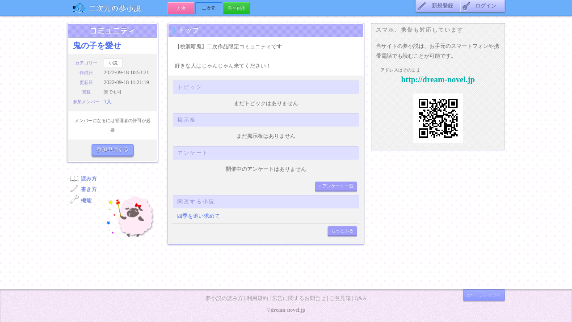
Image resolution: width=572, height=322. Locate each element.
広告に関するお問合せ (299, 298)
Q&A (360, 298)
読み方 (89, 178)
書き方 (89, 189)
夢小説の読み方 (224, 298)
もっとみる (342, 230)
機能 (86, 200)
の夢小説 (117, 8)
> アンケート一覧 (336, 185)
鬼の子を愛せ (97, 45)
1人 (108, 101)
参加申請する (113, 149)
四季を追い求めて (198, 216)
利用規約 (257, 298)
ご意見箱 (340, 298)
